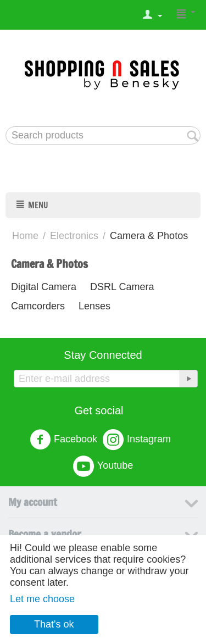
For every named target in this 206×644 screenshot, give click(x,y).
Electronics (74, 235)
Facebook (63, 439)
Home (25, 235)
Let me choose (42, 598)
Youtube (103, 466)
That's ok (54, 624)
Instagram (137, 439)
